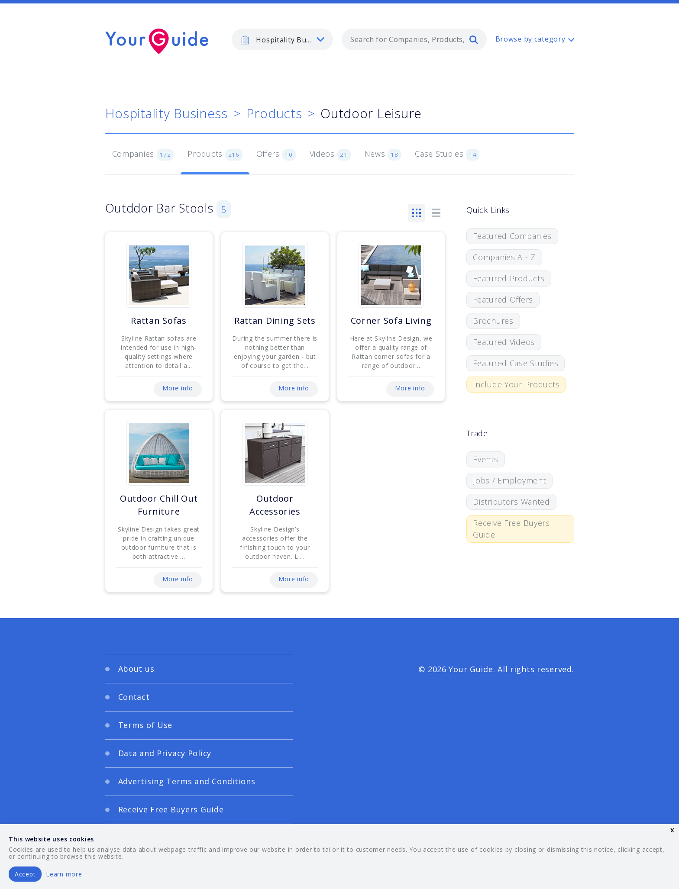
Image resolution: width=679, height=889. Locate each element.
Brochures (493, 321)
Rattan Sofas (159, 320)
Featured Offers (503, 299)
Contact (134, 697)
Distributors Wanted (511, 501)
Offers (276, 154)
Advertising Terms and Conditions (186, 781)
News (383, 154)
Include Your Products (516, 384)
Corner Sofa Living (391, 320)
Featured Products (508, 278)
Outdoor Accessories (274, 505)
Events (485, 459)
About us (136, 669)
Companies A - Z (504, 257)
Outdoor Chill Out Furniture (158, 505)
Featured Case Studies (515, 363)
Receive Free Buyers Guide (511, 529)
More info (177, 388)
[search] (473, 39)
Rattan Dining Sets (275, 320)
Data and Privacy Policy (165, 753)
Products (274, 113)
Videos (330, 154)
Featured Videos (504, 342)
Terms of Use (145, 725)
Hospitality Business (166, 113)
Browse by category (530, 39)
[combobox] (414, 39)
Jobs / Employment (509, 480)
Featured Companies (512, 236)
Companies (143, 154)
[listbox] (282, 39)
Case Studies (447, 154)
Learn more (64, 874)
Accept (25, 874)
